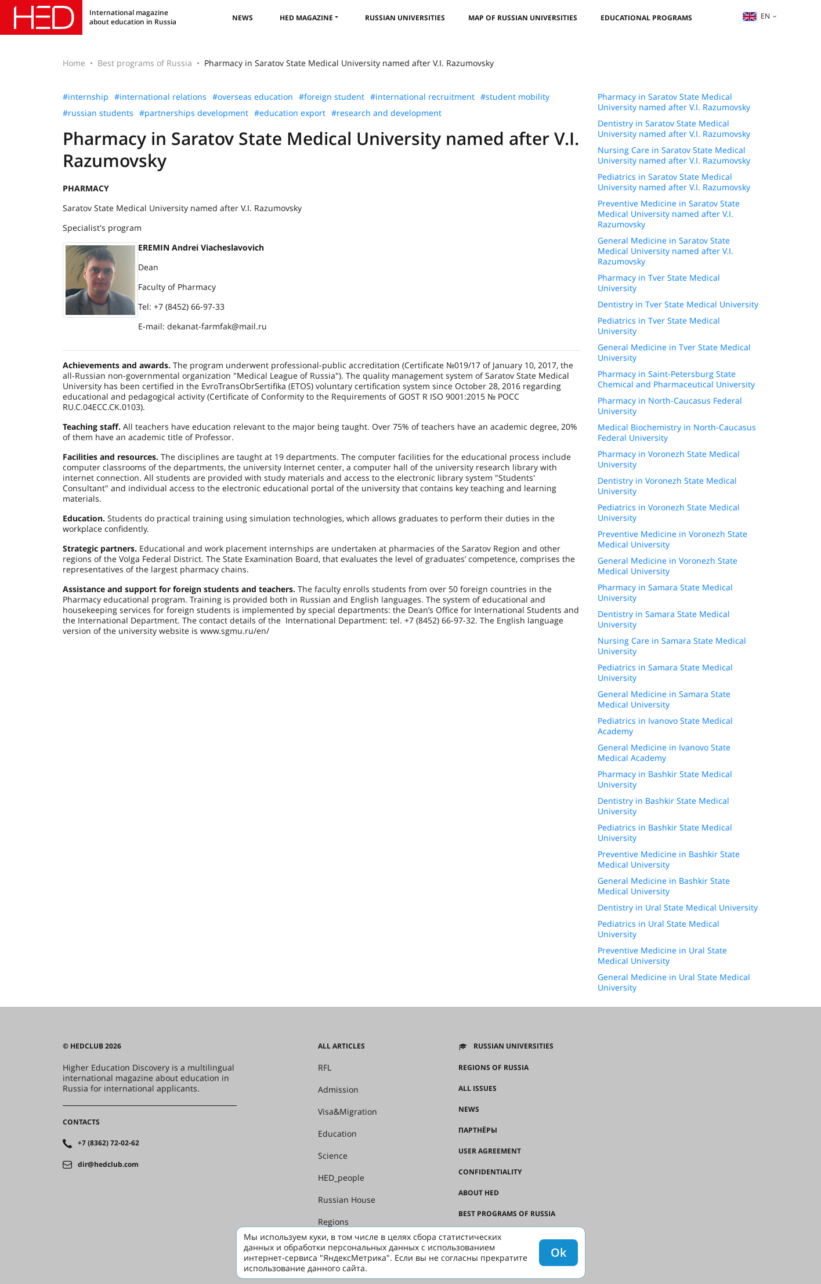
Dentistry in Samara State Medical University (664, 619)
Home (74, 62)
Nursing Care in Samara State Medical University (672, 646)
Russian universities (405, 18)
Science (333, 1156)
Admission (338, 1089)
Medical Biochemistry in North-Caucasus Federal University (677, 432)
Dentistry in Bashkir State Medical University (663, 806)
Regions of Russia (493, 1067)
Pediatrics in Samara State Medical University (665, 672)
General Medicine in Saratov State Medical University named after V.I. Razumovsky (665, 251)
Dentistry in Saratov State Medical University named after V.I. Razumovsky (674, 128)
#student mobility (514, 97)
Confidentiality (490, 1172)
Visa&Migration (347, 1112)
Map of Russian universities (522, 18)
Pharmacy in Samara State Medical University (665, 592)
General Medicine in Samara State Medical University (664, 699)
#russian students (98, 113)
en (756, 16)
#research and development (386, 113)
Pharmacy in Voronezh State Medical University (669, 459)
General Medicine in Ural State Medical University (674, 982)
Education (337, 1134)
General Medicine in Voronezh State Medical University (667, 566)
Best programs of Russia (144, 62)
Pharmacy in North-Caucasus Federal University (670, 406)
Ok (558, 1252)
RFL (324, 1067)
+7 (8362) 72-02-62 (108, 1143)
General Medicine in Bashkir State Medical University (664, 886)
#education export (289, 113)
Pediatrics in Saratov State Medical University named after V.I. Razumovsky (674, 182)
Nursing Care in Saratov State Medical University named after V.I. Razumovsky (674, 155)
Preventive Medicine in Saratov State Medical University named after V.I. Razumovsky (669, 214)
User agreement (489, 1151)
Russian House (346, 1200)
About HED (478, 1193)
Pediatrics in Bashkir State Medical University (665, 832)
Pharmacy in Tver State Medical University (659, 283)
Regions (333, 1222)
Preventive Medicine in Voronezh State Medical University (672, 539)
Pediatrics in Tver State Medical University (659, 325)
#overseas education (252, 97)
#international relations (160, 97)
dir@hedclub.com (108, 1164)
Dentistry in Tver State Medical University (678, 304)
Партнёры (477, 1130)
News (242, 18)
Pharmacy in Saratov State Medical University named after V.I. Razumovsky (674, 102)
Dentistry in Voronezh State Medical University (667, 486)
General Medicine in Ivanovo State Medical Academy (664, 752)
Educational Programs (646, 18)
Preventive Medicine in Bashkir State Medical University (669, 859)
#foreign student (331, 97)
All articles (341, 1046)
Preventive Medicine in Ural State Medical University (662, 955)
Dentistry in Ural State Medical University (678, 907)
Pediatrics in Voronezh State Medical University (669, 512)
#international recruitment (422, 97)
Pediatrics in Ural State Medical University (658, 929)
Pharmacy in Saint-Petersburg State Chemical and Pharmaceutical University (676, 379)
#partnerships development (193, 113)
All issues (477, 1088)
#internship (85, 97)
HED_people (341, 1178)
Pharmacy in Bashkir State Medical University (665, 779)
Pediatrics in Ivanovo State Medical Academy (665, 726)
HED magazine (306, 18)
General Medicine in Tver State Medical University (674, 352)
